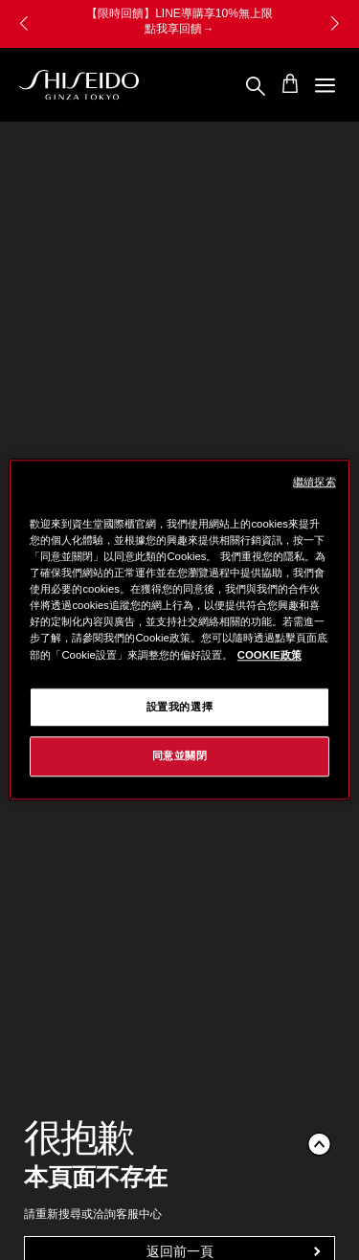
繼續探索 (314, 481)
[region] (179, 629)
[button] (335, 24)
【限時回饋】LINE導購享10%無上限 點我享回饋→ (179, 21)
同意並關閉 (180, 756)
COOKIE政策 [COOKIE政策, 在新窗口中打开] (269, 655)
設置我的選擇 (179, 706)
